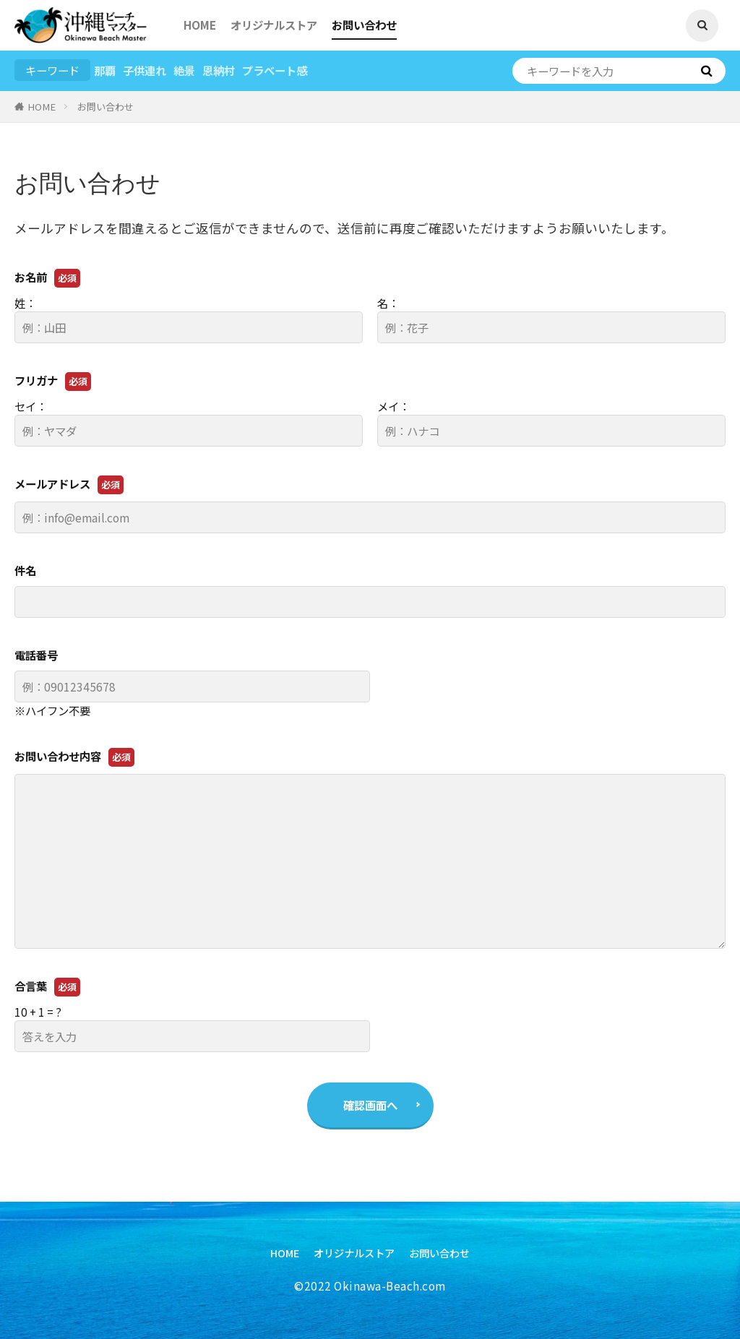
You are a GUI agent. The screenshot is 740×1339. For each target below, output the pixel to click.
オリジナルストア (274, 25)
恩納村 (218, 70)
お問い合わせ (364, 25)
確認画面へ (370, 1105)
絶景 (184, 70)
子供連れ (144, 70)
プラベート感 (274, 70)
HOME (200, 25)
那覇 (105, 70)
